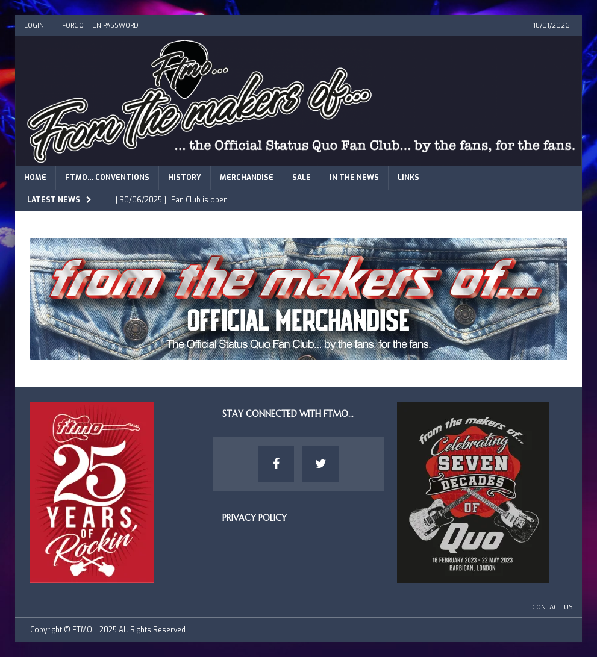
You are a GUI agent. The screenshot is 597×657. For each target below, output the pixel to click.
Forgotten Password (100, 25)
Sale (301, 177)
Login (34, 25)
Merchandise (246, 177)
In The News (354, 177)
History (184, 177)
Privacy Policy (254, 517)
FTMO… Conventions (107, 177)
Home (35, 177)
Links (408, 177)
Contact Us (552, 607)
